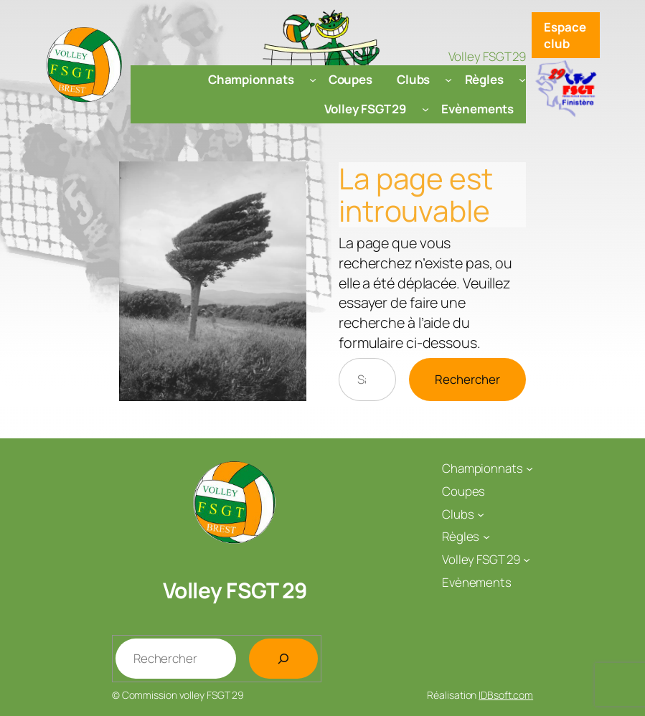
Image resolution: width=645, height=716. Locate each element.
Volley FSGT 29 (235, 590)
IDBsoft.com (506, 695)
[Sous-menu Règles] (522, 79)
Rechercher (467, 379)
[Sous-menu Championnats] (312, 79)
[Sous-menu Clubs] (448, 79)
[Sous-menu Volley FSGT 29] (425, 108)
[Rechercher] (283, 659)
